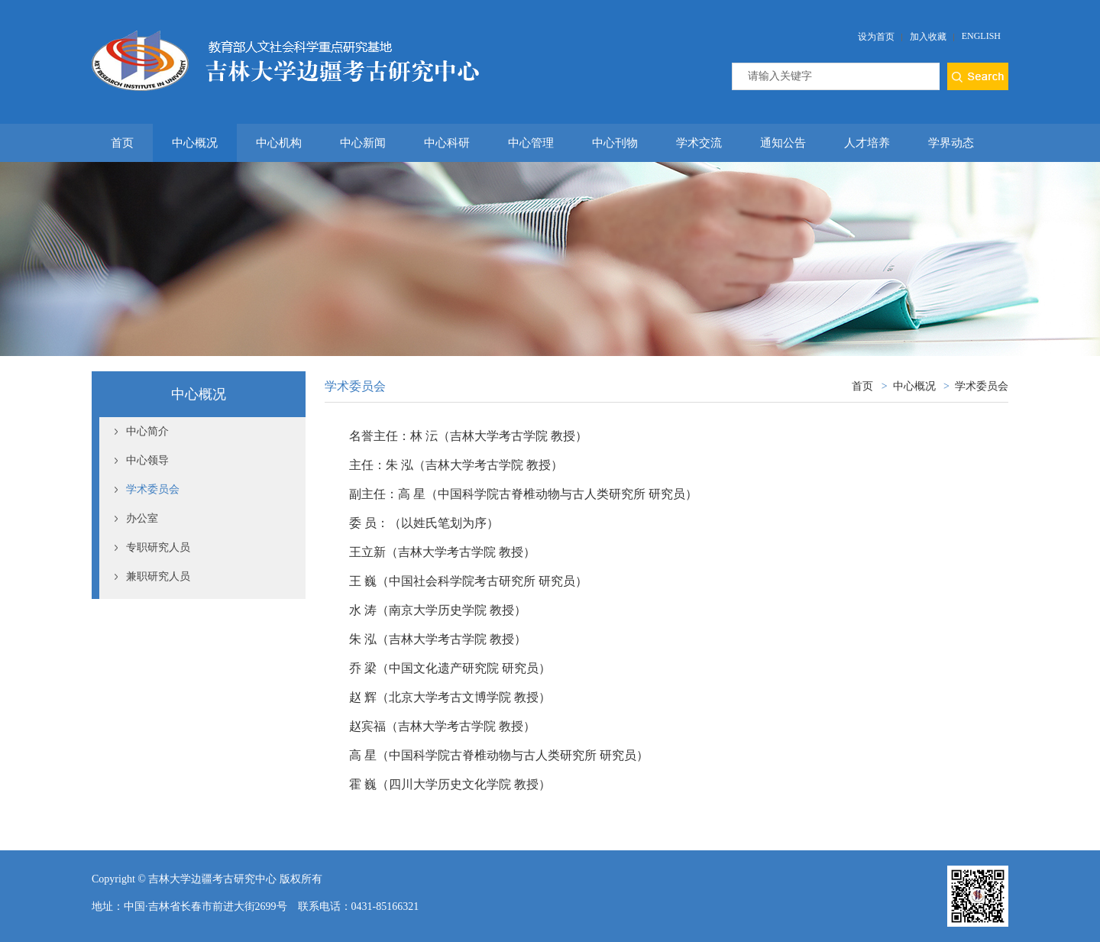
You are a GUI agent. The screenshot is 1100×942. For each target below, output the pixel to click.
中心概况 (195, 143)
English (981, 36)
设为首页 (876, 36)
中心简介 (147, 431)
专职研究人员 (158, 547)
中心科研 (447, 143)
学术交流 (699, 143)
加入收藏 (928, 36)
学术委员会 (153, 489)
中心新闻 (363, 143)
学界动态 (951, 143)
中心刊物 (615, 143)
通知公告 (783, 143)
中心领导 (147, 460)
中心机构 (279, 143)
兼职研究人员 (158, 576)
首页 (122, 143)
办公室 (142, 518)
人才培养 (867, 143)
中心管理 (531, 143)
